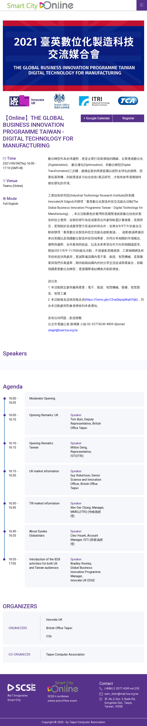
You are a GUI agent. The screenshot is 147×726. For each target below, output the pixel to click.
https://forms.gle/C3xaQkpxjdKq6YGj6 (111, 299)
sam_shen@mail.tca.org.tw (122, 693)
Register (128, 118)
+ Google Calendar (96, 118)
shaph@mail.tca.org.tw (63, 330)
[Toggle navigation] (141, 5)
